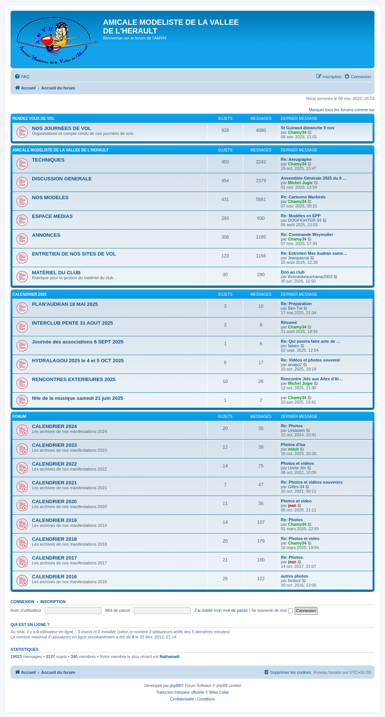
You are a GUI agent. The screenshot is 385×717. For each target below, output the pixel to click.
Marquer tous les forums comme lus (341, 109)
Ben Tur (295, 308)
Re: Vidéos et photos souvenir (310, 360)
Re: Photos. (292, 557)
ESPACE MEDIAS (52, 216)
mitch (293, 449)
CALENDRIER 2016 (54, 576)
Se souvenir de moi (272, 610)
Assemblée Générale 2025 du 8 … (314, 178)
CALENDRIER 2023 (54, 445)
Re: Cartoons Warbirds (303, 197)
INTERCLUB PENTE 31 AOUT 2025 (72, 323)
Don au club (293, 272)
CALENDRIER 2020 (54, 501)
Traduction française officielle (180, 692)
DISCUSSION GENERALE (62, 179)
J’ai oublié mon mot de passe (221, 610)
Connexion (23, 601)
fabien (293, 345)
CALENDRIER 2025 (29, 294)
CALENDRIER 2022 (54, 464)
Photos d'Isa (293, 444)
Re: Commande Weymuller (307, 234)
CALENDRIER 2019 (54, 520)
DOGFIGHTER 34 (304, 220)
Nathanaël (170, 656)
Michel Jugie (300, 182)
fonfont (294, 580)
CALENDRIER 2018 (54, 539)
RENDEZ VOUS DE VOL (33, 118)
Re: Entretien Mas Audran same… (314, 253)
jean (292, 505)
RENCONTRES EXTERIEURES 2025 (73, 379)
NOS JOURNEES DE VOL (61, 128)
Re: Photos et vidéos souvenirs (312, 482)
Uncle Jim (297, 468)
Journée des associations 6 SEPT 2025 (77, 342)
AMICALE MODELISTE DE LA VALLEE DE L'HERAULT (60, 150)
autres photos (294, 576)
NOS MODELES (50, 197)
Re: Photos (292, 426)
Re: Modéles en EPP (301, 215)
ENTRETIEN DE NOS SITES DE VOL (74, 254)
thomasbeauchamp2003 (310, 276)
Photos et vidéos (297, 463)
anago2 (295, 364)
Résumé (289, 322)
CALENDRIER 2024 (54, 426)
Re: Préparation (296, 303)
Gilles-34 (296, 486)
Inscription (53, 601)
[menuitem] (21, 76)
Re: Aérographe (296, 159)
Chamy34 (297, 132)
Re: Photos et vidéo (300, 538)
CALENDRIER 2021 (54, 483)
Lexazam (296, 430)
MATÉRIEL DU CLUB (56, 272)
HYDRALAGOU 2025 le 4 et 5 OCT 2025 (78, 360)
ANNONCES (46, 235)
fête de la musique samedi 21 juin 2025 (77, 398)
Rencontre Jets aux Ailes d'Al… (312, 379)
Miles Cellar (219, 692)
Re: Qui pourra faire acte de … (310, 341)
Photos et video (296, 501)
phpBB (175, 686)
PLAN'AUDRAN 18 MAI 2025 (65, 304)
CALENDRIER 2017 (54, 558)
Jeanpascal (298, 258)
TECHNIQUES (48, 160)
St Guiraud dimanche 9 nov (307, 128)
